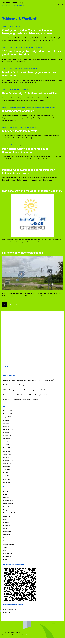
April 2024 (6, 445)
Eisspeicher (6, 507)
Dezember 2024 (8, 429)
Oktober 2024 (7, 435)
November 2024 (8, 432)
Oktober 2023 (7, 463)
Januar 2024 (7, 454)
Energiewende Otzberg (12, 3)
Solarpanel (6, 535)
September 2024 (8, 439)
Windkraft (18, 26)
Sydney (28, 635)
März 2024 (6, 448)
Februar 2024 (7, 451)
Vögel (12, 26)
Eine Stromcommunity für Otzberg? (13, 385)
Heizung (5, 519)
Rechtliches (45, 107)
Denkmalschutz (8, 504)
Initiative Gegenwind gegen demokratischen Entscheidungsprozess (28, 171)
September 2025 (8, 414)
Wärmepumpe (7, 553)
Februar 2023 (7, 482)
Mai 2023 (6, 473)
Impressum (6, 612)
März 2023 (6, 479)
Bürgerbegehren (22, 107)
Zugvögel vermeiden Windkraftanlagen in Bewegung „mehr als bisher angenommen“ (28, 32)
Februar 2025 (7, 426)
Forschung (27, 47)
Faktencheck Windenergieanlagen (22, 252)
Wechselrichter (7, 556)
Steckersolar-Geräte (9, 544)
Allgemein (13, 89)
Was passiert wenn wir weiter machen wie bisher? (32, 190)
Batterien (6, 497)
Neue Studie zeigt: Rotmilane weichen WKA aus (30, 93)
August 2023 (7, 470)
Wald (4, 550)
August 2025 (7, 417)
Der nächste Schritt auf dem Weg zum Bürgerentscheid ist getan (25, 150)
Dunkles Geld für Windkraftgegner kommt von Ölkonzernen (21, 400)
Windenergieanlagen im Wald (19, 131)
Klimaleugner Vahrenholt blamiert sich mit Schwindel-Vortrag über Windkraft (26, 395)
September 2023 (8, 466)
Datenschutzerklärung (10, 609)
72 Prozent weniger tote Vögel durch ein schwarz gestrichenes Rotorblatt (25, 390)
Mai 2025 (6, 420)
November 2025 (8, 411)
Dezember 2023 (8, 457)
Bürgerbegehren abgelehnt (18, 111)
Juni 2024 (6, 442)
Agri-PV (5, 491)
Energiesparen (7, 510)
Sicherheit (27, 187)
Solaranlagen (35, 187)
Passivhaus (6, 522)
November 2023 (8, 460)
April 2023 (6, 476)
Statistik (26, 127)
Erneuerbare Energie (16, 47)
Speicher (6, 538)
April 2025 (6, 423)
